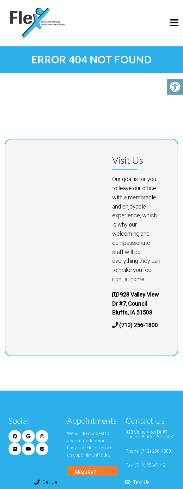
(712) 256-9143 (150, 465)
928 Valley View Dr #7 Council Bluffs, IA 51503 (149, 434)
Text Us (137, 482)
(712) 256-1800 (138, 325)
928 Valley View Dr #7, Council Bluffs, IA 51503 (135, 303)
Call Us (45, 482)
